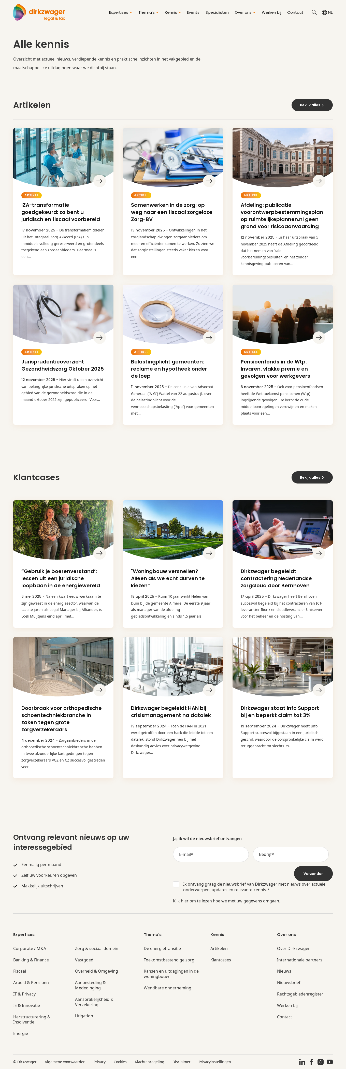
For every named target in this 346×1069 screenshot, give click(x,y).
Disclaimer (181, 1061)
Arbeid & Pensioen (31, 982)
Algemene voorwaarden (65, 1061)
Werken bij (271, 12)
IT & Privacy (24, 994)
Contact (295, 12)
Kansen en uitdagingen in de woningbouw (171, 974)
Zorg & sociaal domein (96, 948)
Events (193, 12)
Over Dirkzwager (293, 948)
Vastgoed (84, 960)
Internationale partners (299, 960)
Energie (20, 1033)
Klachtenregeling (149, 1061)
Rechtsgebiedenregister (300, 994)
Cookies (120, 1061)
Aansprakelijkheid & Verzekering (94, 1002)
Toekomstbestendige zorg (169, 960)
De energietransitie (162, 948)
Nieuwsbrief (288, 982)
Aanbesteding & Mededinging (90, 985)
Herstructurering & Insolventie (31, 1019)
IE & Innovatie (26, 1005)
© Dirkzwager (25, 1061)
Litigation (84, 1016)
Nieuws (284, 971)
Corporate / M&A (29, 948)
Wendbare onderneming (167, 988)
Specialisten (217, 12)
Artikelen (219, 948)
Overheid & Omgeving (96, 971)
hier (185, 901)
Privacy (100, 1061)
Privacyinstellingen (215, 1061)
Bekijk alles (312, 105)
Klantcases (220, 960)
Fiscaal (19, 971)
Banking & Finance (31, 960)
